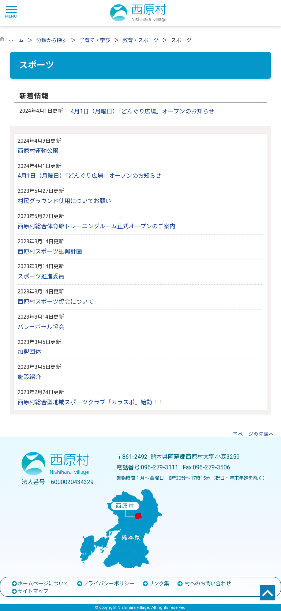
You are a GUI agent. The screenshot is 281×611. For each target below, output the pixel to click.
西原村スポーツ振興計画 (50, 251)
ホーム (16, 40)
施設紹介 (29, 377)
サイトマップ (29, 591)
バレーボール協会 (41, 326)
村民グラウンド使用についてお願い (64, 201)
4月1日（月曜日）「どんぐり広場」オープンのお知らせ (142, 111)
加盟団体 (29, 351)
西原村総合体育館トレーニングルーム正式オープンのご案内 (96, 226)
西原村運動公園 (38, 150)
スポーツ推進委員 (41, 276)
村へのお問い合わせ (204, 584)
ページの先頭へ (256, 434)
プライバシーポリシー (105, 584)
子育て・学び (94, 40)
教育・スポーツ (140, 40)
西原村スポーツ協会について (56, 301)
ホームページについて (40, 584)
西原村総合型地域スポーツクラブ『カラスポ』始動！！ (91, 402)
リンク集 (155, 584)
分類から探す (51, 40)
